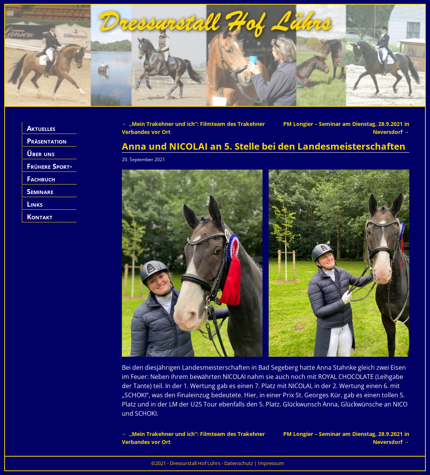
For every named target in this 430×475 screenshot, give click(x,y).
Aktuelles (41, 128)
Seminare (40, 191)
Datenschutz (238, 463)
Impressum (271, 463)
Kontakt (40, 216)
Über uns (40, 153)
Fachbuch (41, 178)
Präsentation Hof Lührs (47, 145)
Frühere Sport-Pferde (49, 171)
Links (35, 204)
